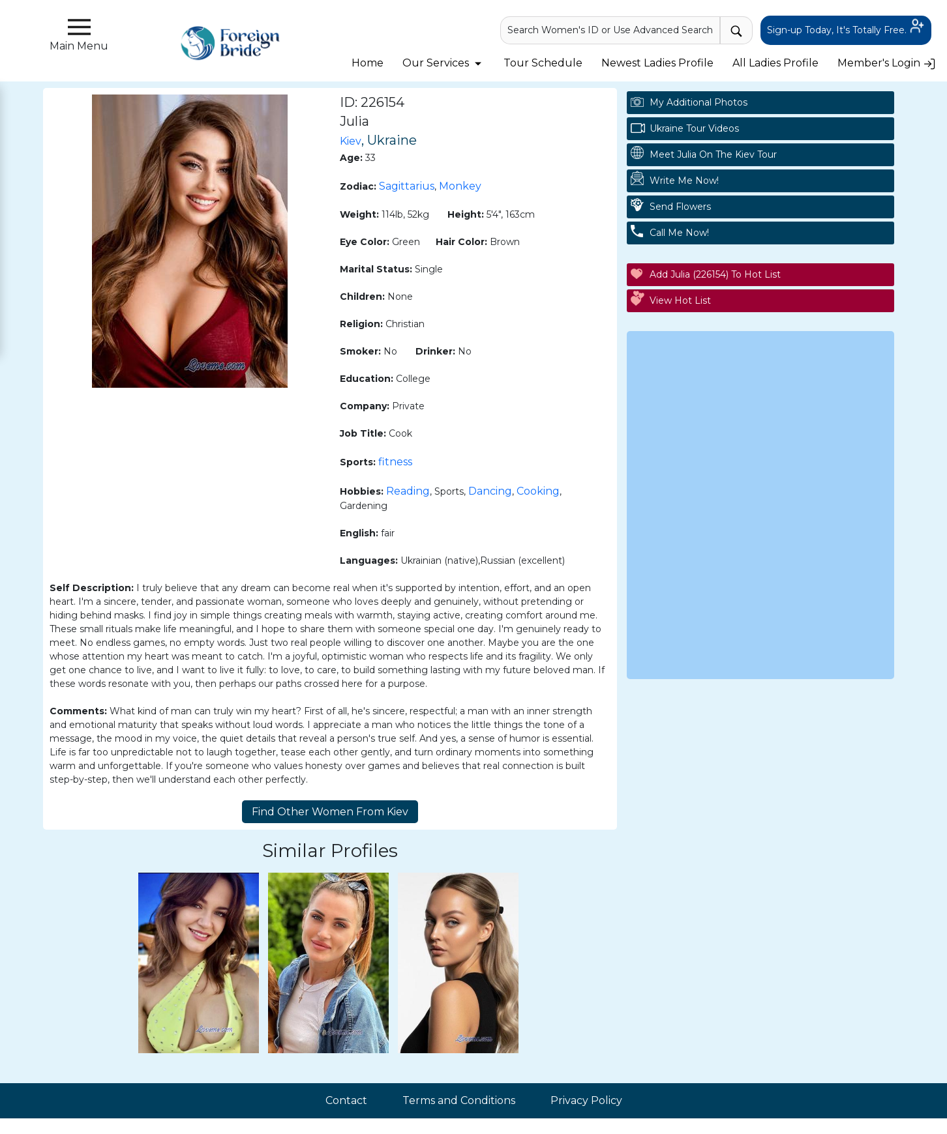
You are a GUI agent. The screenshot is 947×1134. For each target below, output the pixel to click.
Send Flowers (680, 206)
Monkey (460, 186)
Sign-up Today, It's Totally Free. (846, 30)
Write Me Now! (684, 180)
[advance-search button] (736, 30)
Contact (346, 1100)
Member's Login (886, 63)
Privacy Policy (586, 1100)
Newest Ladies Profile (657, 63)
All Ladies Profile (775, 63)
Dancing (490, 491)
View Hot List (680, 300)
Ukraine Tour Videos (694, 128)
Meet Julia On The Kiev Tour (713, 154)
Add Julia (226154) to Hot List (715, 274)
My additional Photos (698, 102)
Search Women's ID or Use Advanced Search (610, 30)
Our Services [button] (443, 63)
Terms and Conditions (458, 1100)
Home (367, 63)
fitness (395, 462)
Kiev (350, 141)
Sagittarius (406, 186)
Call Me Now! (679, 233)
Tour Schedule (543, 63)
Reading (408, 491)
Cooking (538, 491)
